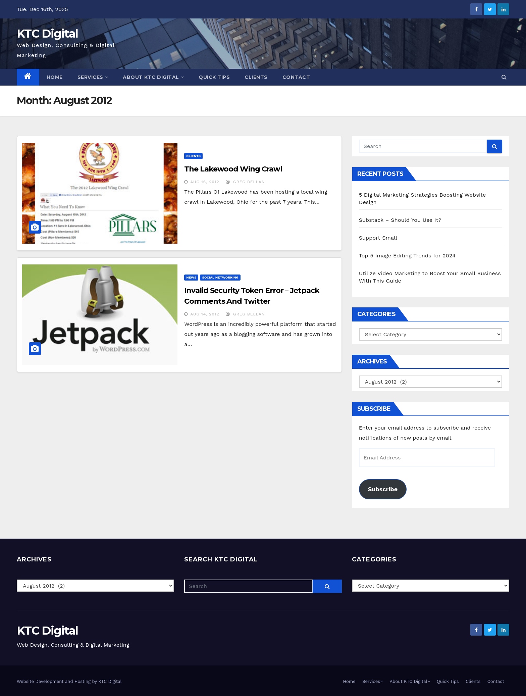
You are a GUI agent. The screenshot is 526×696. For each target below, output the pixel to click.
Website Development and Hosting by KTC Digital (69, 681)
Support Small (378, 238)
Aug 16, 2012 (204, 182)
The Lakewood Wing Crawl (233, 168)
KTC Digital (47, 34)
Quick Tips (214, 77)
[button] (504, 77)
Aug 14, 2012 (204, 314)
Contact (296, 77)
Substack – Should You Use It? (400, 220)
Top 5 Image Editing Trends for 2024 (407, 255)
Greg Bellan (245, 182)
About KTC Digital (153, 77)
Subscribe (383, 489)
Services (92, 77)
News (191, 277)
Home (55, 77)
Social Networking (220, 277)
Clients (256, 77)
